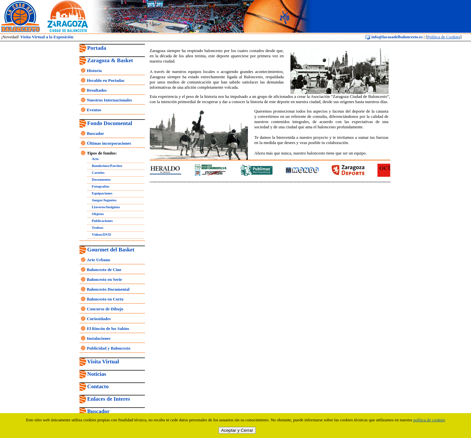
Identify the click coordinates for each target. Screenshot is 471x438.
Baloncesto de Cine (104, 269)
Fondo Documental (109, 123)
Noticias (96, 374)
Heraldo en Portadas (106, 80)
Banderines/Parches (107, 166)
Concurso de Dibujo (105, 308)
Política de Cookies (443, 36)
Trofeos (97, 227)
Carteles (98, 172)
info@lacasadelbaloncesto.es (394, 36)
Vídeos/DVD (101, 234)
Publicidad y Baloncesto (109, 348)
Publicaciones (102, 221)
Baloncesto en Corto (105, 299)
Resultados (97, 90)
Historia (94, 70)
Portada (96, 48)
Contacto (98, 386)
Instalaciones (99, 338)
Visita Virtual (103, 361)
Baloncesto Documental (108, 289)
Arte (95, 159)
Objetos (98, 214)
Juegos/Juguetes (104, 200)
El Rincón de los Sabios (108, 328)
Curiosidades (99, 318)
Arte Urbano (98, 259)
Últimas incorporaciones (109, 143)
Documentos (101, 179)
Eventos (94, 109)
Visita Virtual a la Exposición (46, 36)
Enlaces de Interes (108, 399)
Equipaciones (102, 193)
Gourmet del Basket (111, 249)
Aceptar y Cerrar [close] (237, 430)
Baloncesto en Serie (104, 279)
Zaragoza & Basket (110, 60)
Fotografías (101, 186)
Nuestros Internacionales (109, 100)
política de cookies (429, 419)
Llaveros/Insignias (106, 207)
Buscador (95, 133)
